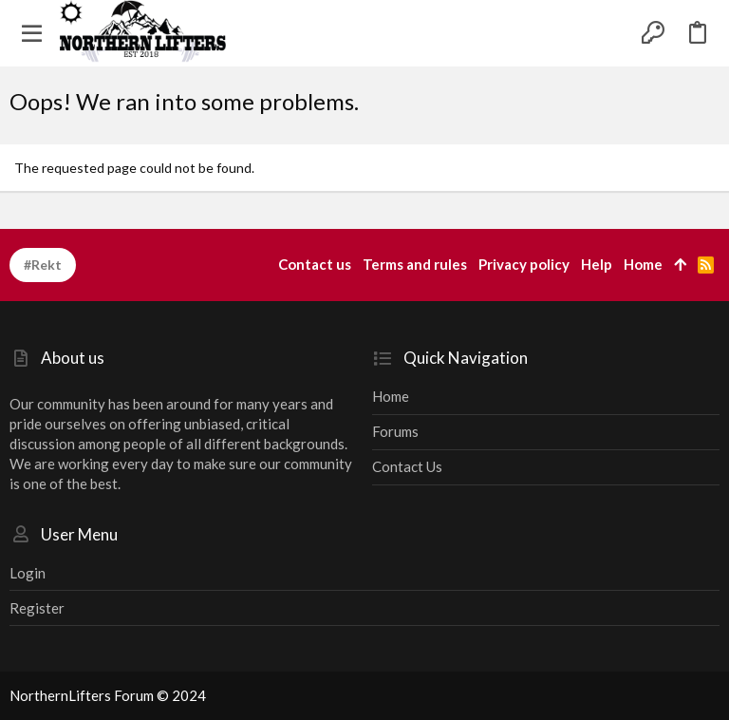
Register (37, 607)
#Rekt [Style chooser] (43, 264)
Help (596, 264)
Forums (395, 431)
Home (390, 396)
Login (27, 572)
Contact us (407, 466)
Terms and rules (415, 264)
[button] (32, 33)
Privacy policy (524, 264)
